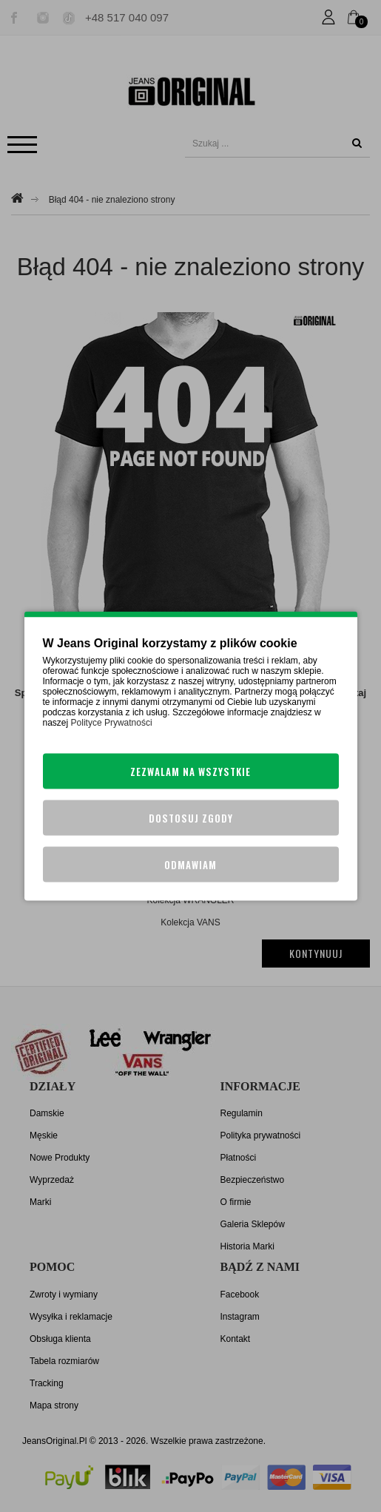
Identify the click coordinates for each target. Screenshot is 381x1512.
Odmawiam (190, 864)
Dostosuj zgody (191, 818)
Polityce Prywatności (111, 723)
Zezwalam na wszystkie (190, 771)
